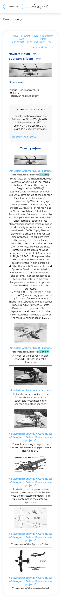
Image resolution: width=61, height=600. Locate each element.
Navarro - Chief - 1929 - (22, 38)
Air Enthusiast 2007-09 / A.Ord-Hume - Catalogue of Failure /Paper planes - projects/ (30, 437)
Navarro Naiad (23, 54)
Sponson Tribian (25, 58)
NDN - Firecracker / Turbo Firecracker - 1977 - (42, 41)
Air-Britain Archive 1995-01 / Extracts (30, 170)
